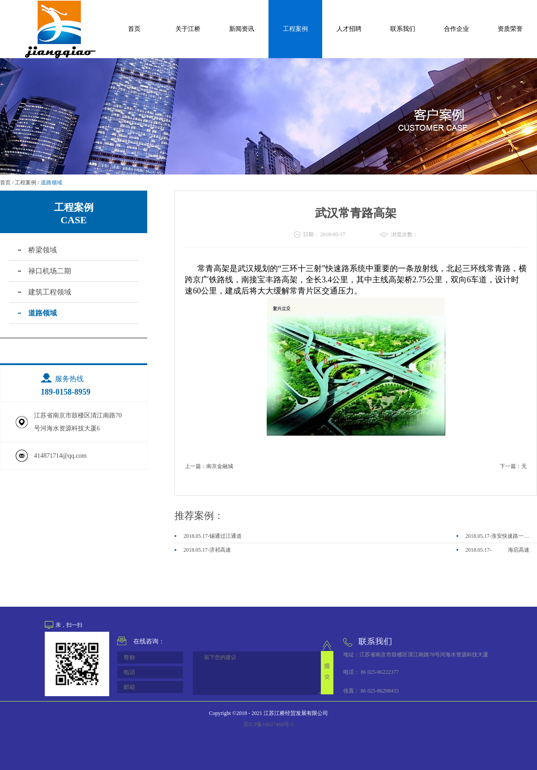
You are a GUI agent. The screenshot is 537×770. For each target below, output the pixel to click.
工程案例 (25, 182)
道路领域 (51, 182)
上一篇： (209, 466)
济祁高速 (220, 550)
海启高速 (518, 550)
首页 (134, 29)
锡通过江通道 (225, 536)
